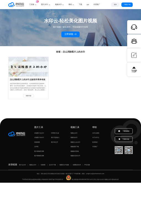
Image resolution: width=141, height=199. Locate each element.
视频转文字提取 (64, 165)
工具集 (33, 2)
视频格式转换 (74, 151)
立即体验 (70, 34)
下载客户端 (127, 4)
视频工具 (74, 127)
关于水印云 (95, 137)
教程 (70, 4)
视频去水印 (73, 133)
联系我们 (95, 142)
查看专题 (28, 95)
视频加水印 (73, 137)
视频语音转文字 (75, 155)
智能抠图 (37, 142)
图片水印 (44, 4)
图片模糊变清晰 (39, 151)
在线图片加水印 (39, 137)
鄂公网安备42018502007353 (78, 179)
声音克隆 (87, 165)
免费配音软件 (77, 165)
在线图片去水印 (39, 133)
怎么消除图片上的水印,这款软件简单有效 (27, 79)
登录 (115, 4)
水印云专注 (93, 179)
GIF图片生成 (55, 133)
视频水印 (58, 4)
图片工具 (38, 127)
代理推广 (95, 146)
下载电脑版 (123, 131)
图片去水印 (22, 165)
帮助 (94, 127)
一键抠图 (42, 165)
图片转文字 (54, 142)
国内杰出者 (115, 179)
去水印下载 (52, 165)
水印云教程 (95, 133)
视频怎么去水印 (75, 142)
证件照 (36, 146)
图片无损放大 (55, 137)
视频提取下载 (74, 146)
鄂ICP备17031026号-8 (56, 179)
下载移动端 (123, 139)
